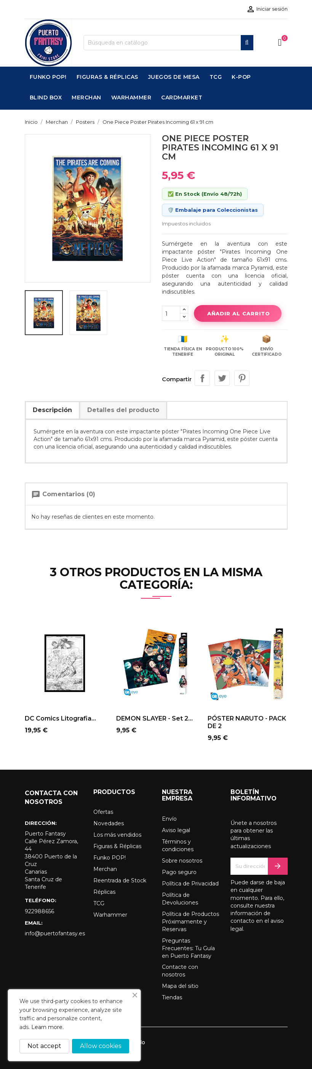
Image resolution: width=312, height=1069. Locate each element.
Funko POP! (109, 857)
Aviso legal (176, 830)
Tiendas (172, 997)
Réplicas (104, 891)
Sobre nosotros (182, 860)
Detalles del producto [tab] (123, 410)
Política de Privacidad (190, 883)
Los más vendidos (117, 834)
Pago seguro (179, 872)
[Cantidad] (171, 313)
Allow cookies (100, 1046)
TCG (98, 903)
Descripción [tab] (52, 410)
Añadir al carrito (237, 313)
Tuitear (222, 378)
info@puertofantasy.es (53, 933)
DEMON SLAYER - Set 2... (154, 718)
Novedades (108, 823)
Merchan (105, 869)
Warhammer (110, 914)
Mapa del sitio (180, 986)
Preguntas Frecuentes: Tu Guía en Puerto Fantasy (188, 948)
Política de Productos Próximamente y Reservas (190, 922)
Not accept (44, 1046)
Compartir (202, 378)
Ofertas (103, 812)
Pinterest (242, 378)
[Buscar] (168, 42)
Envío (169, 818)
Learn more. (47, 1027)
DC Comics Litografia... (60, 718)
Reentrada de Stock (119, 880)
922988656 (39, 911)
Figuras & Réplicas (117, 846)
